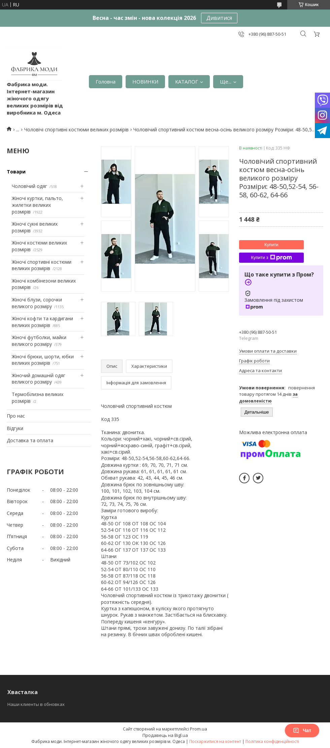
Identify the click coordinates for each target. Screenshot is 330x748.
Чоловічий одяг (29, 186)
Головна (106, 81)
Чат (302, 730)
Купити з (271, 258)
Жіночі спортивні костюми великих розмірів (41, 265)
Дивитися (219, 18)
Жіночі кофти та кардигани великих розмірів (42, 321)
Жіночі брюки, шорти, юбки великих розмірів (43, 359)
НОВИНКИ (145, 81)
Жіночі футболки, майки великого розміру (39, 340)
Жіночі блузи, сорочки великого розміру (37, 303)
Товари (16, 171)
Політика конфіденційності (272, 741)
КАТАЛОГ (186, 81)
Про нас (16, 416)
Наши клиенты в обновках (36, 704)
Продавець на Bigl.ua (165, 735)
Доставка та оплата (30, 440)
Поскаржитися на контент (215, 741)
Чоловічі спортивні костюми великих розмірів (76, 129)
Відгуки (15, 428)
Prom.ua (198, 729)
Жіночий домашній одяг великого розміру (38, 378)
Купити (271, 244)
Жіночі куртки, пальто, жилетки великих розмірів (37, 205)
